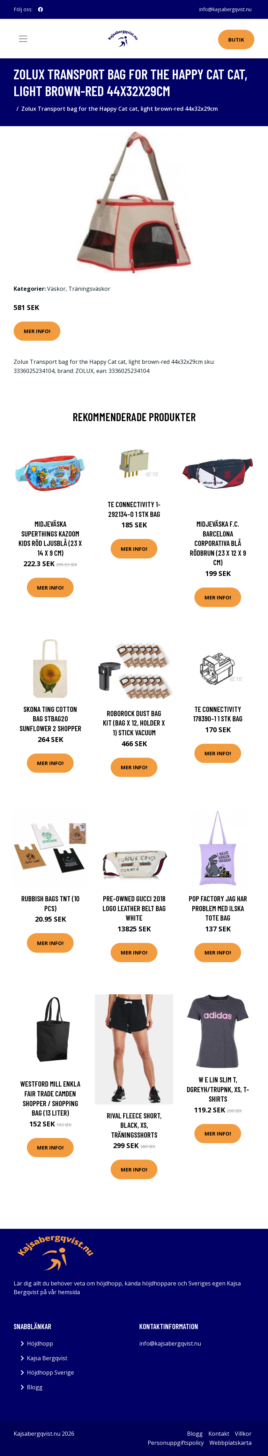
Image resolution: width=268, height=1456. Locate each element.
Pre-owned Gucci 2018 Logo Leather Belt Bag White (134, 908)
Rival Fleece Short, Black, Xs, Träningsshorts (134, 1125)
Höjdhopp (40, 1343)
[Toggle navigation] (23, 38)
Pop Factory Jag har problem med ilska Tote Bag (218, 908)
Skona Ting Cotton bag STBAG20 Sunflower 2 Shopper (50, 719)
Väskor (56, 289)
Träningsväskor (89, 289)
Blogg (35, 1387)
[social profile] (40, 9)
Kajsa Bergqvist (47, 1358)
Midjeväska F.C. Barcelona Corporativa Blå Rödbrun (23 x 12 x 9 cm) (218, 543)
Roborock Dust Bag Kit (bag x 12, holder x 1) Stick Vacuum (134, 723)
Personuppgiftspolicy (176, 1443)
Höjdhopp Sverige (50, 1372)
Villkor (243, 1433)
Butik (236, 39)
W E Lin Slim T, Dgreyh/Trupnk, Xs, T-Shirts (218, 1089)
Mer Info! (37, 330)
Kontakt (218, 1433)
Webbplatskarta (230, 1443)
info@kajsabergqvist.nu (225, 9)
